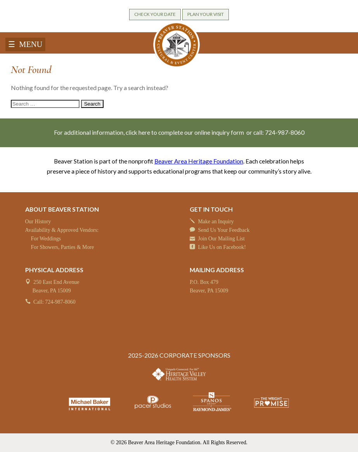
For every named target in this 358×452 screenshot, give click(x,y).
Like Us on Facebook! (222, 247)
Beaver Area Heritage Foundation (198, 161)
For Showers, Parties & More (62, 247)
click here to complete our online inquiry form (185, 132)
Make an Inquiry (216, 221)
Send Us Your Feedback (224, 230)
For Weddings (46, 239)
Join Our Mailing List (221, 239)
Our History (38, 221)
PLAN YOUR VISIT (205, 14)
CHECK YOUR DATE (155, 14)
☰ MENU (25, 44)
